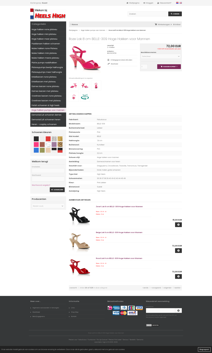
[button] (161, 56)
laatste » (178, 288)
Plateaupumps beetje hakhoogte (47, 67)
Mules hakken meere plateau (45, 58)
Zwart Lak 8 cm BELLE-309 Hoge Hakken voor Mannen (119, 206)
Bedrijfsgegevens (37, 316)
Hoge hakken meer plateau (44, 39)
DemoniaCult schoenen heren (46, 119)
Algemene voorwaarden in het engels (44, 308)
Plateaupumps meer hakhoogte (47, 72)
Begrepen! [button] (204, 349)
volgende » (167, 288)
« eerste (145, 288)
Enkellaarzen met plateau (44, 81)
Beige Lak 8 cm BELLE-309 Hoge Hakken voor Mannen (119, 232)
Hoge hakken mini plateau (44, 34)
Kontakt (72, 316)
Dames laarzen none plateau (45, 86)
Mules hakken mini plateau (44, 53)
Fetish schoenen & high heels (45, 105)
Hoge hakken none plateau (44, 29)
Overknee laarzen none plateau (47, 95)
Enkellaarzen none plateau (44, 77)
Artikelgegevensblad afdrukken (121, 60)
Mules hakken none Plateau (44, 48)
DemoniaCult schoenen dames (46, 114)
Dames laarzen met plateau (45, 91)
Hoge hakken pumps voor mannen (48, 110)
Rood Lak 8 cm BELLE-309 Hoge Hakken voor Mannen (119, 258)
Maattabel (114, 64)
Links (72, 308)
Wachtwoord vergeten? (41, 185)
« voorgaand (156, 288)
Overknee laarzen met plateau (46, 100)
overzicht (73, 288)
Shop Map (73, 312)
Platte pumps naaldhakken (44, 62)
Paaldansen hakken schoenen (46, 43)
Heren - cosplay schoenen (44, 124)
